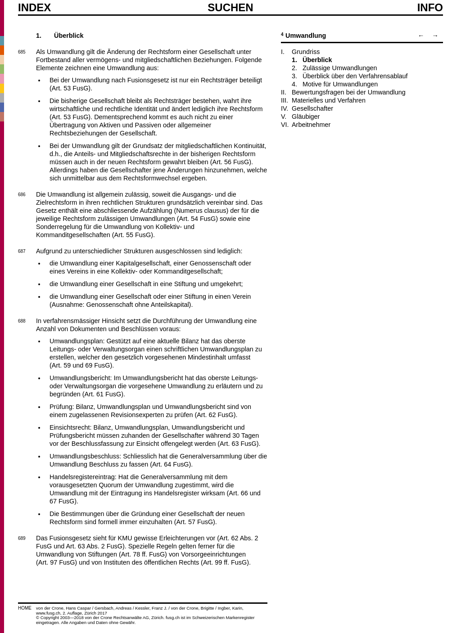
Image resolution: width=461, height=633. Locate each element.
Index (34, 7)
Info (430, 7)
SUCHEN (230, 7)
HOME (25, 608)
